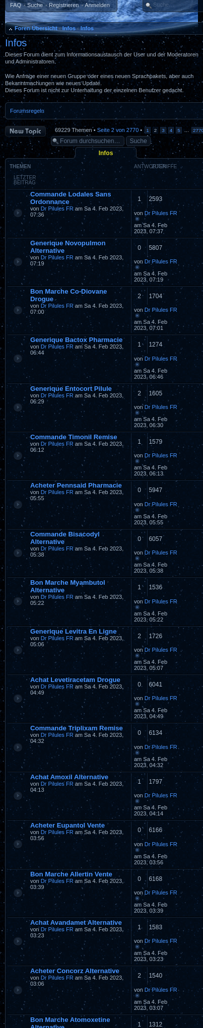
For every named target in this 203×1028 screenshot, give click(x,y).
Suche (35, 5)
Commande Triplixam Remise (76, 728)
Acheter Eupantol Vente (67, 825)
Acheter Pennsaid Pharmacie (76, 485)
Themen (20, 166)
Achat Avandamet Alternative (76, 922)
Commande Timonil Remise (73, 437)
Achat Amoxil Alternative (69, 777)
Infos (69, 28)
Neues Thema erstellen (25, 131)
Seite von (118, 130)
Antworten (150, 166)
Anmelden (97, 5)
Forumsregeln (27, 111)
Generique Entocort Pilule (71, 388)
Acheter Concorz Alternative (74, 971)
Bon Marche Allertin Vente (71, 874)
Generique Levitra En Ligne (73, 631)
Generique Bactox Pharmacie (76, 340)
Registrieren (64, 5)
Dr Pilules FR (57, 208)
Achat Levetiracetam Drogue (75, 679)
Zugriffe (164, 166)
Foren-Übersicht (36, 28)
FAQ (15, 5)
